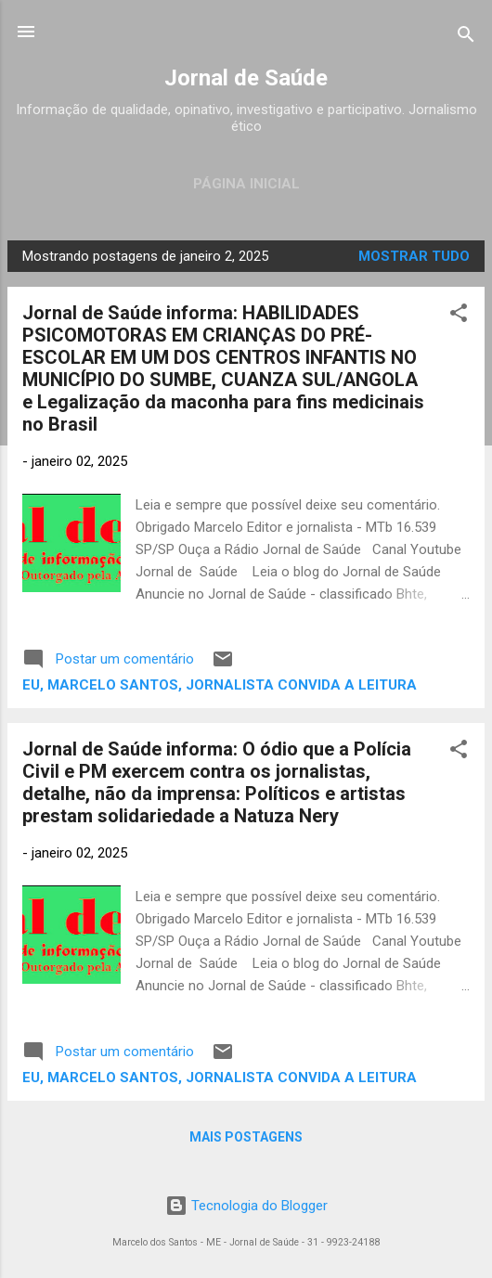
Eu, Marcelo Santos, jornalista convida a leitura (219, 685)
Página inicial (246, 183)
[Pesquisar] (466, 37)
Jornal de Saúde (246, 78)
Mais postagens (246, 1137)
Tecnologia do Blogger (246, 1205)
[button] (458, 316)
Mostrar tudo (414, 256)
